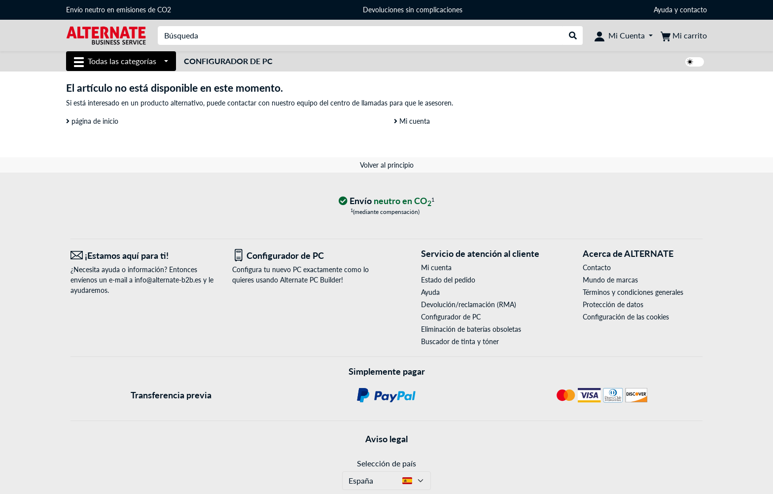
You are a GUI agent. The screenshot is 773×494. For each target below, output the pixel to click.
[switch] (694, 62)
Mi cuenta (412, 121)
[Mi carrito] (684, 35)
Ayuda (663, 9)
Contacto (597, 267)
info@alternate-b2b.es (168, 280)
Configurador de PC (228, 61)
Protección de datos (613, 304)
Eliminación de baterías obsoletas (471, 329)
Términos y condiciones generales (633, 292)
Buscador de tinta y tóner (460, 341)
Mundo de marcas (610, 280)
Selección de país (386, 463)
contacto (693, 9)
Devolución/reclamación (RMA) (468, 304)
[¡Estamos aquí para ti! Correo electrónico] (143, 255)
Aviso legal (386, 438)
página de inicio (92, 121)
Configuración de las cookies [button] (626, 317)
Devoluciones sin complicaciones (412, 9)
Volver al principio (387, 165)
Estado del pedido (448, 280)
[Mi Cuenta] (624, 35)
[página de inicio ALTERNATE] (106, 35)
